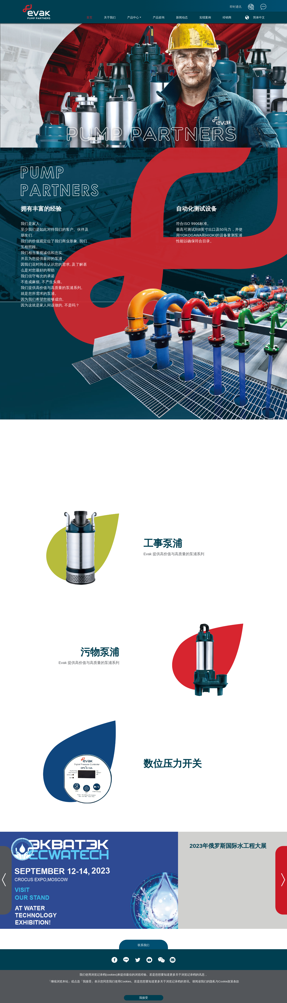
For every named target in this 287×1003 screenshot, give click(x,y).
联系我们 (143, 945)
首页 (92, 17)
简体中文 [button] (259, 17)
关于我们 (110, 17)
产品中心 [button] (133, 17)
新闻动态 (182, 17)
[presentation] (6, 880)
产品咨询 (158, 17)
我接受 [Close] (143, 997)
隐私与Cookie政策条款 (224, 981)
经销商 (227, 17)
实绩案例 (205, 17)
